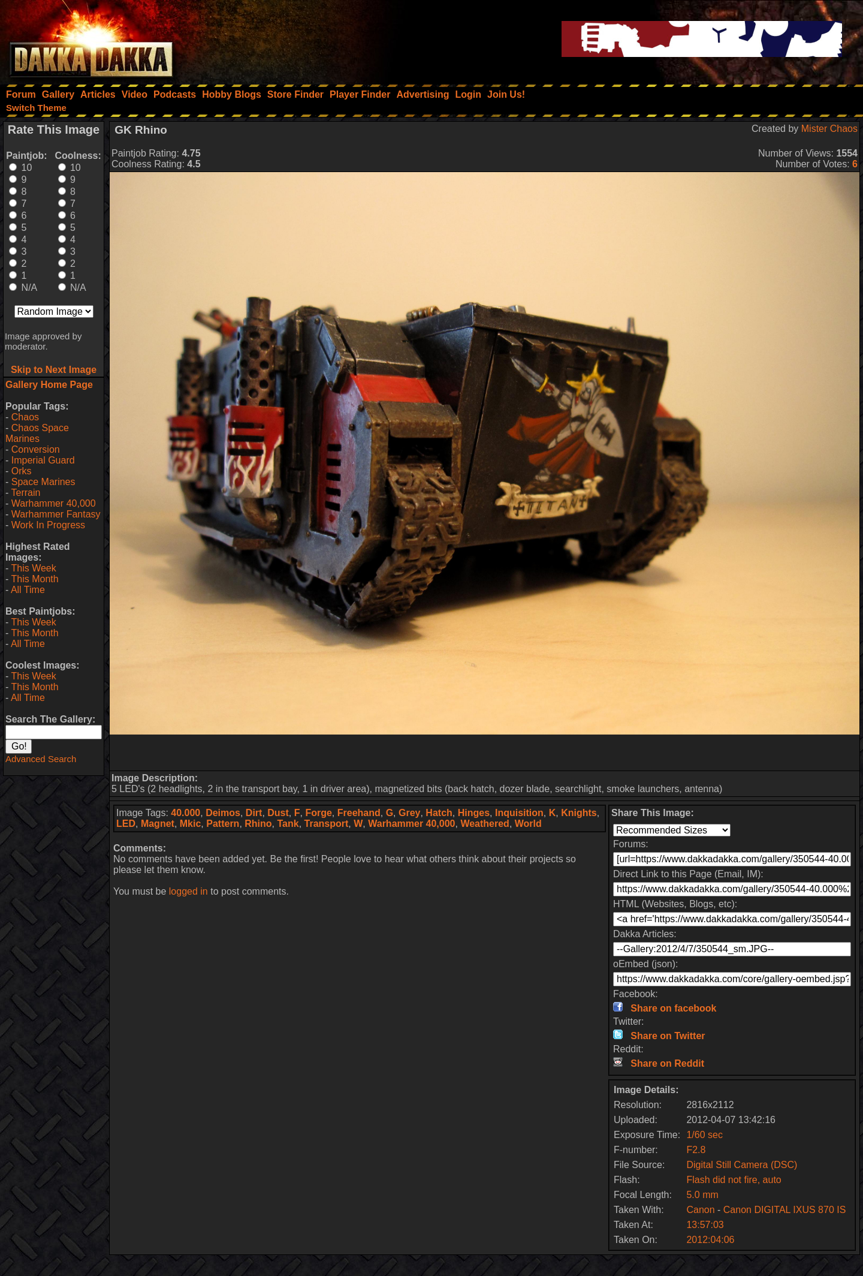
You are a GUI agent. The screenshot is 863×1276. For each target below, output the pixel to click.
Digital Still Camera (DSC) (741, 1165)
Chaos (25, 417)
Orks (21, 471)
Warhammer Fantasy (56, 514)
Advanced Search (40, 759)
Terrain (25, 492)
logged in (188, 891)
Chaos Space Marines (37, 433)
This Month (34, 579)
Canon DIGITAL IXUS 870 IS (784, 1210)
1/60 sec (704, 1135)
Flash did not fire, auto (733, 1180)
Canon (700, 1210)
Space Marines (43, 482)
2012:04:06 (710, 1240)
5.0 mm (702, 1195)
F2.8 (695, 1150)
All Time (28, 590)
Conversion (35, 449)
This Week (33, 568)
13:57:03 (704, 1225)
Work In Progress (48, 525)
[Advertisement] (485, 753)
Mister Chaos (829, 129)
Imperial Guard (43, 460)
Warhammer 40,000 (53, 503)
